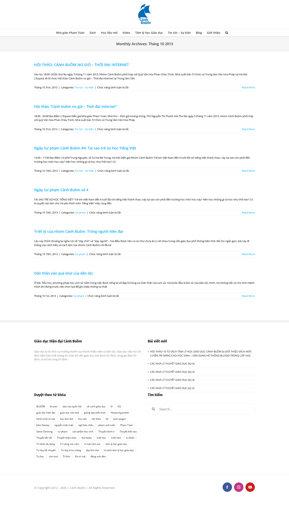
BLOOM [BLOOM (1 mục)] (40, 406)
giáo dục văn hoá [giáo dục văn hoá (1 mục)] (69, 412)
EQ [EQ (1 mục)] (119, 406)
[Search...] (201, 409)
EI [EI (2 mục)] (112, 406)
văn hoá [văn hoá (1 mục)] (53, 456)
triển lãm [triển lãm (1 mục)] (116, 437)
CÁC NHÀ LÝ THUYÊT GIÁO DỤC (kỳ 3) (172, 388)
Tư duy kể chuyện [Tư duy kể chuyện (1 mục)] (46, 450)
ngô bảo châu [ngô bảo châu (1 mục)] (85, 425)
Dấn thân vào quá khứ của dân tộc (63, 273)
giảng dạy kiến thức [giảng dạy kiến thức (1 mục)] (95, 412)
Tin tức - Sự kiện (84, 87)
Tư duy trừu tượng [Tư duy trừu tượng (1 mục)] (71, 450)
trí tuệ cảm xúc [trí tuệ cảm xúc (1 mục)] (92, 443)
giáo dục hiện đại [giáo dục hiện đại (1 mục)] (45, 412)
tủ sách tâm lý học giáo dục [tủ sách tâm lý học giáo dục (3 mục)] (119, 450)
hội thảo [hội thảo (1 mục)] (96, 418)
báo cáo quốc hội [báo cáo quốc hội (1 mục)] (72, 406)
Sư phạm (80, 212)
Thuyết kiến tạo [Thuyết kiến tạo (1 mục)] (128, 431)
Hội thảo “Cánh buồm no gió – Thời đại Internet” (75, 106)
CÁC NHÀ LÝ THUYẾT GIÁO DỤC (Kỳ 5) (172, 372)
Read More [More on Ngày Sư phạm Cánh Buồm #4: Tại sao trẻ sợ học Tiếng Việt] (248, 171)
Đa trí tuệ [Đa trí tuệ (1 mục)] (80, 456)
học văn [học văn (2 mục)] (82, 418)
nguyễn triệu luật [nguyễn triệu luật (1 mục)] (63, 425)
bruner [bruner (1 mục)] (54, 406)
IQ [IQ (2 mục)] (107, 418)
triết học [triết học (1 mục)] (101, 437)
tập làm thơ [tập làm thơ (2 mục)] (92, 450)
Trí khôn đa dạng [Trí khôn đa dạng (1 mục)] (45, 443)
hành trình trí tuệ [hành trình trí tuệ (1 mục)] (45, 418)
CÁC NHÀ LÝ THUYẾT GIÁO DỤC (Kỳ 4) (172, 380)
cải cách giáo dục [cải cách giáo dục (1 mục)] (96, 406)
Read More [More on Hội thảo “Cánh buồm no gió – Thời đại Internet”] (248, 129)
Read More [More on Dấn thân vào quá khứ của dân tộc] (248, 296)
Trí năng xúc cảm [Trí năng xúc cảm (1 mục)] (69, 443)
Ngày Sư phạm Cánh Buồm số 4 (61, 189)
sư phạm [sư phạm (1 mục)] (62, 431)
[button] (226, 32)
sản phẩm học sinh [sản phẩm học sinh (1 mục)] (82, 431)
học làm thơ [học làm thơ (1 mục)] (66, 418)
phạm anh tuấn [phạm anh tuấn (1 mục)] (106, 425)
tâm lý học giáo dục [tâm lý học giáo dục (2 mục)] (116, 443)
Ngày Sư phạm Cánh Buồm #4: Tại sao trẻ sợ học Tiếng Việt (85, 148)
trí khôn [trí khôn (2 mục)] (130, 437)
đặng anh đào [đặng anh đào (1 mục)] (98, 456)
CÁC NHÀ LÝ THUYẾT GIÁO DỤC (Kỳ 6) (172, 363)
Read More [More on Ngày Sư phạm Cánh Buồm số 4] (248, 212)
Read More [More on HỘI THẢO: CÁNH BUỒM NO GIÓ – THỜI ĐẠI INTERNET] (248, 87)
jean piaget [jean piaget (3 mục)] (119, 418)
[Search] (153, 409)
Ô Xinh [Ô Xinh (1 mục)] (66, 456)
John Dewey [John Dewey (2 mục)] (42, 425)
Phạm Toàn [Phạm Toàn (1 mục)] (126, 425)
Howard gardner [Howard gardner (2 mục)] (120, 412)
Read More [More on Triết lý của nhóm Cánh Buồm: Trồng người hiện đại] (248, 254)
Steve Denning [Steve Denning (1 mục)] (44, 431)
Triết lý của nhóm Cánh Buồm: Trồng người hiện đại (78, 231)
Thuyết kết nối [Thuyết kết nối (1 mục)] (44, 437)
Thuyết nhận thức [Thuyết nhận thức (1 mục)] (66, 437)
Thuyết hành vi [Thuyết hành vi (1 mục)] (106, 431)
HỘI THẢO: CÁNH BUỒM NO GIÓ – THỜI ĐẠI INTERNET (81, 64)
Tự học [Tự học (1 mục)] (40, 456)
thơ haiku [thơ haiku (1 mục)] (86, 437)
